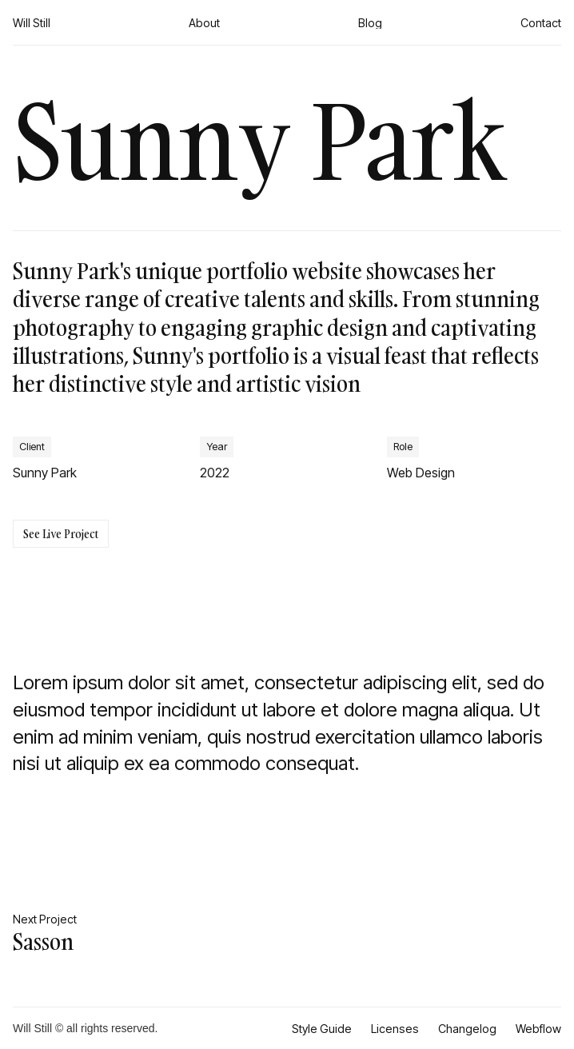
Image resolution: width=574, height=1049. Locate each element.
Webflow (538, 1028)
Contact (540, 23)
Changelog (467, 1028)
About (204, 23)
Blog (370, 23)
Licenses (395, 1028)
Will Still (31, 23)
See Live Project (60, 534)
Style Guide (322, 1028)
